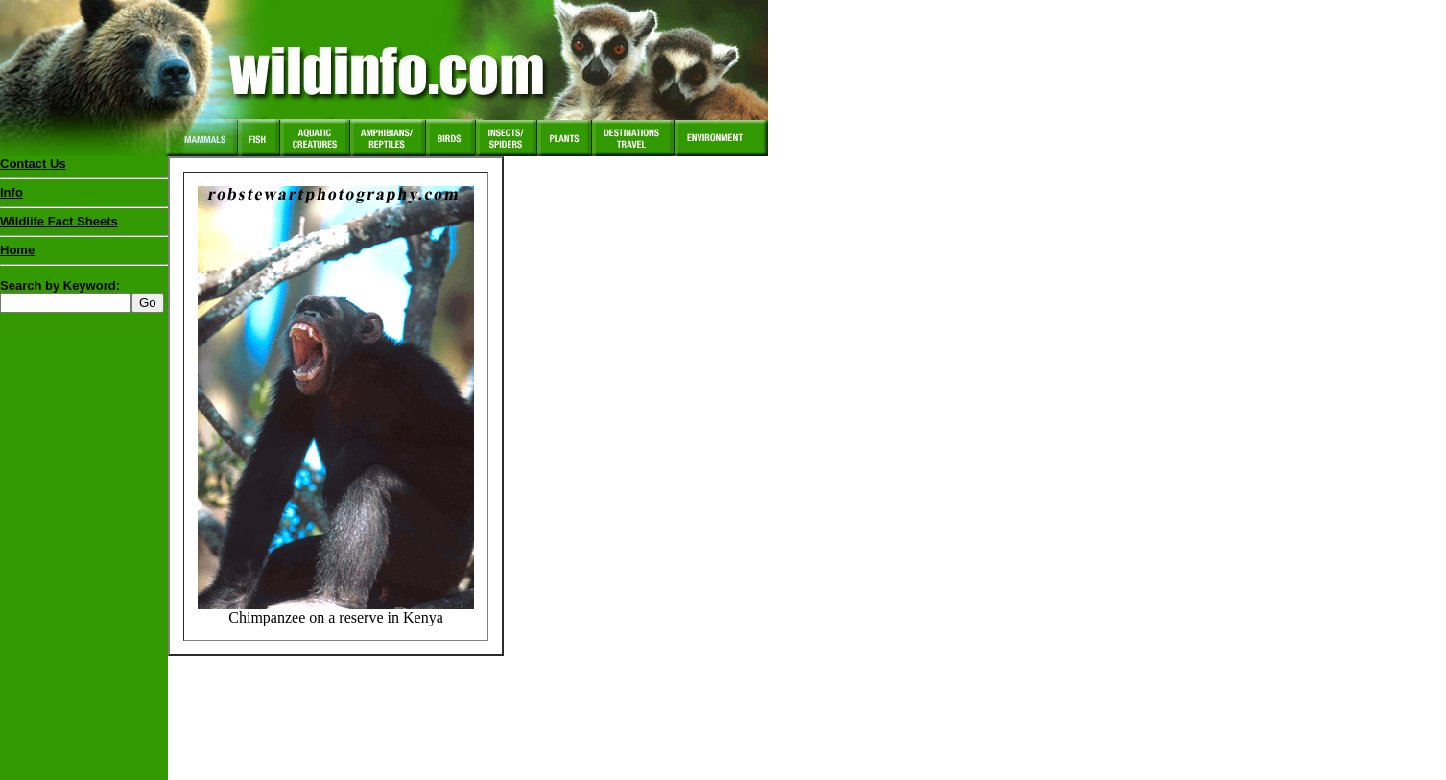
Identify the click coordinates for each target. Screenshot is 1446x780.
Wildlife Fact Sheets (84, 225)
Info (11, 192)
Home (17, 250)
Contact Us (33, 163)
